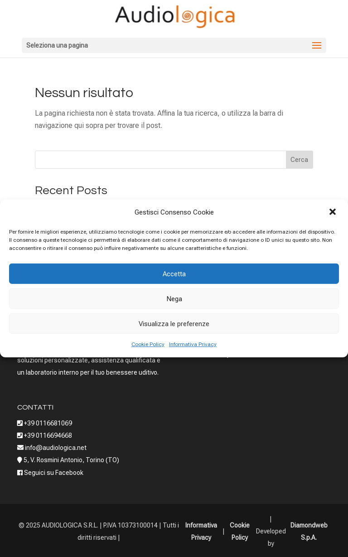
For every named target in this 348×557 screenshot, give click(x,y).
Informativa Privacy (193, 344)
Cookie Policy (147, 344)
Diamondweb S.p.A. (309, 531)
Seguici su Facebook (53, 472)
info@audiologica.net (55, 447)
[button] (333, 212)
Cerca (299, 159)
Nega (174, 299)
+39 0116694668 (48, 435)
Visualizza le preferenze (174, 324)
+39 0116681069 (48, 423)
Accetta (174, 274)
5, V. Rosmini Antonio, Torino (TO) (71, 460)
